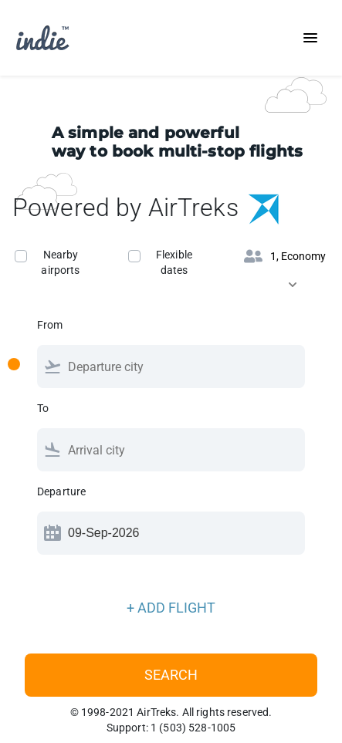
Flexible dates (174, 262)
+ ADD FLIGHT (171, 607)
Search (171, 675)
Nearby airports (60, 262)
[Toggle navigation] (310, 38)
